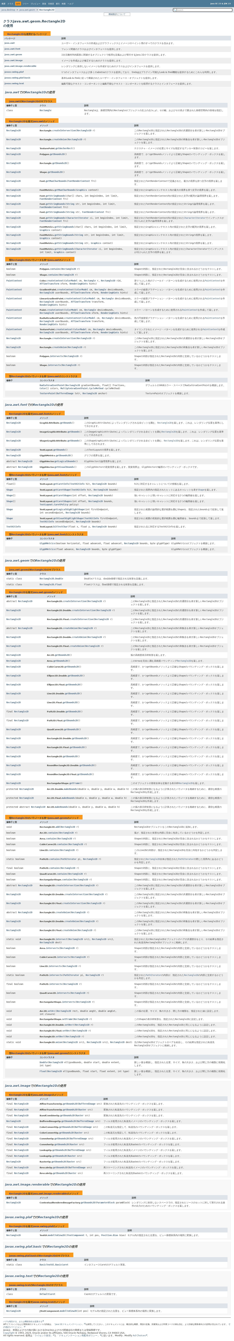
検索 (64, 4)
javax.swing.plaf (14, 72)
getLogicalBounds (64, 461)
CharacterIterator (77, 218)
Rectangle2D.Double (51, 578)
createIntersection (64, 130)
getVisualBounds (64, 467)
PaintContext (14, 280)
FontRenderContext (79, 181)
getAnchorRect (63, 148)
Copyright (8, 1333)
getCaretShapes (62, 495)
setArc (51, 1011)
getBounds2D (57, 154)
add (57, 827)
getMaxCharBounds (56, 181)
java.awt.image (14, 60)
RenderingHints (79, 283)
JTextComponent (75, 1235)
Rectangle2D (46, 10)
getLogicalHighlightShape (68, 509)
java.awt (10, 43)
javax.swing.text (14, 83)
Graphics (82, 190)
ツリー (26, 4)
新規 (44, 4)
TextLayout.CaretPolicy (54, 504)
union (59, 1042)
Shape (9, 489)
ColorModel (71, 280)
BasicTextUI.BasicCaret (54, 1264)
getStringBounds (55, 195)
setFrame (67, 1019)
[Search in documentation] (202, 10)
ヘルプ (70, 4)
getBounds (66, 422)
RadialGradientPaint (52, 385)
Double (43, 1062)
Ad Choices (139, 1335)
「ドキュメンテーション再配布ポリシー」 (78, 1335)
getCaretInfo (61, 484)
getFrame (74, 783)
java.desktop (8, 10)
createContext (54, 280)
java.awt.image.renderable (20, 66)
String (70, 204)
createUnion (59, 139)
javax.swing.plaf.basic (18, 78)
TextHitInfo (77, 484)
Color (43, 388)
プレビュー (35, 4)
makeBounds (70, 789)
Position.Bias (109, 1235)
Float (43, 1071)
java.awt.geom (27, 10)
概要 (4, 4)
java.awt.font (12, 49)
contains (55, 269)
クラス (10, 4)
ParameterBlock (105, 1202)
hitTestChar (60, 526)
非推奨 (51, 4)
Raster (82, 1109)
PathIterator (69, 859)
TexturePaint (47, 393)
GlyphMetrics (47, 543)
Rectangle (45, 110)
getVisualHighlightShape (68, 518)
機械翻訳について (117, 14)
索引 (58, 4)
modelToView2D (56, 1235)
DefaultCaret (47, 1294)
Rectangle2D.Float (51, 584)
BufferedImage (65, 393)
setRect (69, 1025)
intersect (61, 939)
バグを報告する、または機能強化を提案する (22, 1321)
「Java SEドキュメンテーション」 (68, 1324)
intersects (56, 356)
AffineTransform (49, 283)
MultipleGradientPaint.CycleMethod (81, 388)
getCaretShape (61, 489)
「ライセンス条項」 (42, 1335)
